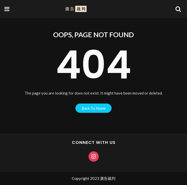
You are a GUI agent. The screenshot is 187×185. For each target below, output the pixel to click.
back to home (94, 108)
